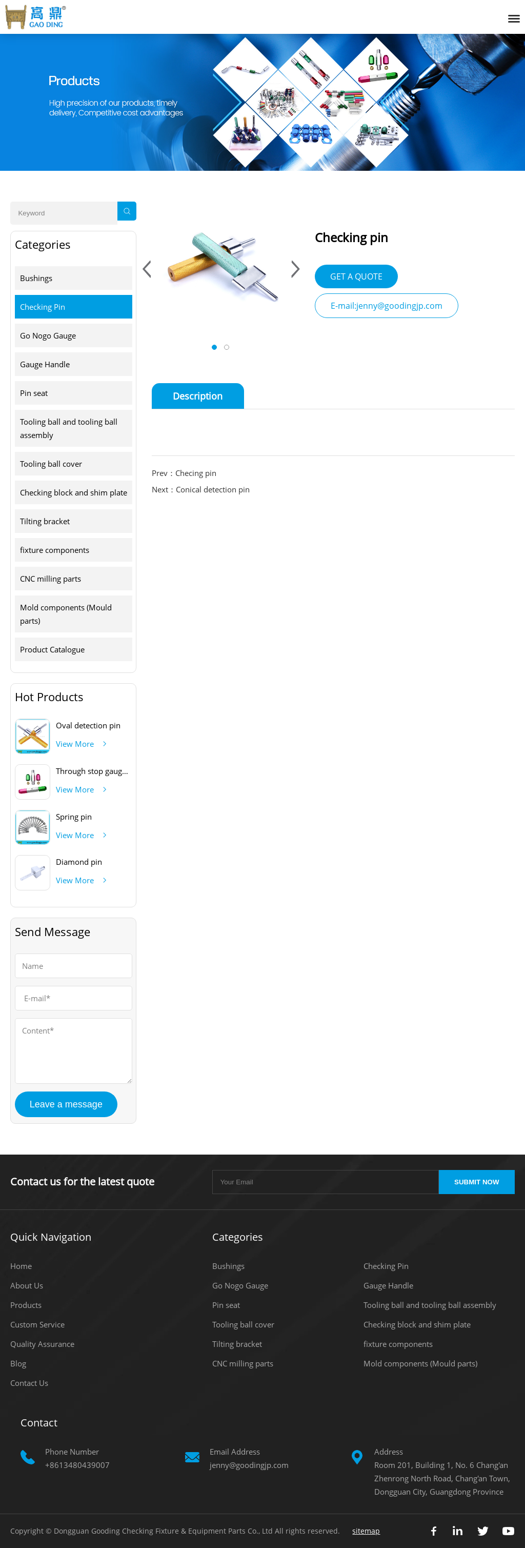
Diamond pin (79, 862)
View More (75, 744)
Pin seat (34, 393)
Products (26, 1305)
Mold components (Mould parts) (66, 614)
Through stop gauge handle (104, 771)
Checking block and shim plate (73, 492)
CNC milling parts (50, 578)
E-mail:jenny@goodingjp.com (386, 305)
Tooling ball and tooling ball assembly (68, 428)
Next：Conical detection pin (201, 489)
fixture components (54, 550)
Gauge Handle (45, 364)
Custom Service (37, 1324)
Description (198, 396)
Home (21, 1266)
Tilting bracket (45, 521)
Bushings (36, 278)
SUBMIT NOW (476, 1182)
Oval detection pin (88, 725)
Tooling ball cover (51, 464)
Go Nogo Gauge (48, 335)
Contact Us (29, 1383)
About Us (26, 1285)
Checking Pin (42, 307)
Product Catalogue (52, 649)
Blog (18, 1363)
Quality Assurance (42, 1344)
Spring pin (74, 816)
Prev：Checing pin (184, 473)
